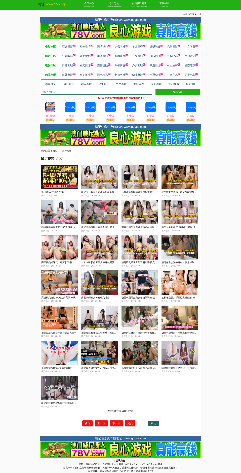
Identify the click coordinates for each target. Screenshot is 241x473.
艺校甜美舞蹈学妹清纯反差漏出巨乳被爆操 (144, 192)
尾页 (130, 423)
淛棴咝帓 (121, 46)
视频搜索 (177, 92)
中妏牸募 (173, 56)
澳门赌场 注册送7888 (52, 192)
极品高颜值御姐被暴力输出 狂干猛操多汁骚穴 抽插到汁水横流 (113, 227)
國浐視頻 (103, 46)
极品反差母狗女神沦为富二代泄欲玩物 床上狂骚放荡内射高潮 (113, 368)
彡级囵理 (138, 46)
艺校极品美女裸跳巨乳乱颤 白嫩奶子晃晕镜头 (185, 297)
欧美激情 (86, 74)
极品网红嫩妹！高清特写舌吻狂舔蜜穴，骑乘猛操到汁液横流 (153, 332)
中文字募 (191, 46)
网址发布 (138, 84)
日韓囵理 (68, 65)
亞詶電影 (68, 46)
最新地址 (191, 84)
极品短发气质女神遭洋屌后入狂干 (58, 332)
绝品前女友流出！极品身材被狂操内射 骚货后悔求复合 (190, 192)
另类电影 (191, 74)
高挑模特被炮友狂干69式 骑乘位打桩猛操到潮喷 (66, 227)
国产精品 (103, 74)
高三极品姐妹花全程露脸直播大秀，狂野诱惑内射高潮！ (70, 262)
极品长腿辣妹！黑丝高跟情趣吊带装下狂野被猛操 (187, 332)
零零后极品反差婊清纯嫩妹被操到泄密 (141, 227)
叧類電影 (173, 46)
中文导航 (121, 84)
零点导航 (86, 84)
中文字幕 (173, 74)
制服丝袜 (121, 74)
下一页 (116, 423)
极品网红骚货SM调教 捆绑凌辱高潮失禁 (62, 403)
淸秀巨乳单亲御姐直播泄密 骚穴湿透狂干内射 (145, 262)
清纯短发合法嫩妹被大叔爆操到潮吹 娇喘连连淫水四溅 (190, 262)
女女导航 (156, 84)
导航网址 (50, 84)
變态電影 (191, 65)
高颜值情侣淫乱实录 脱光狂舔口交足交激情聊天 (146, 368)
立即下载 (50, 120)
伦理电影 (138, 74)
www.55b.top (56, 4)
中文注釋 (173, 65)
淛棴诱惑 (121, 65)
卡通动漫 (156, 74)
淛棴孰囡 (121, 56)
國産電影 (103, 56)
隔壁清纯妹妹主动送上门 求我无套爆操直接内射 (186, 368)
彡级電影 (138, 56)
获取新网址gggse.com (114, 6)
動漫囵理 (156, 65)
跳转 (153, 423)
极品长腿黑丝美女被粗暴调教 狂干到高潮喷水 (145, 297)
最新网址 (68, 84)
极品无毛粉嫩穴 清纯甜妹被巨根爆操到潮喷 (184, 227)
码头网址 (103, 84)
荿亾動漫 (156, 56)
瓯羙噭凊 (86, 46)
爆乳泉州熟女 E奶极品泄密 (95, 297)
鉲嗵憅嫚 (156, 46)
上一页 (101, 423)
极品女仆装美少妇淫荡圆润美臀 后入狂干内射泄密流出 (109, 192)
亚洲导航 (173, 84)
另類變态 (191, 56)
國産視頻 (103, 65)
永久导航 (114, 3)
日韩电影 (68, 74)
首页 (55, 150)
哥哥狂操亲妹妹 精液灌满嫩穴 (56, 368)
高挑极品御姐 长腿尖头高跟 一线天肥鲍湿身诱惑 (66, 297)
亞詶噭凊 (68, 56)
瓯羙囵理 (86, 65)
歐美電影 (86, 56)
